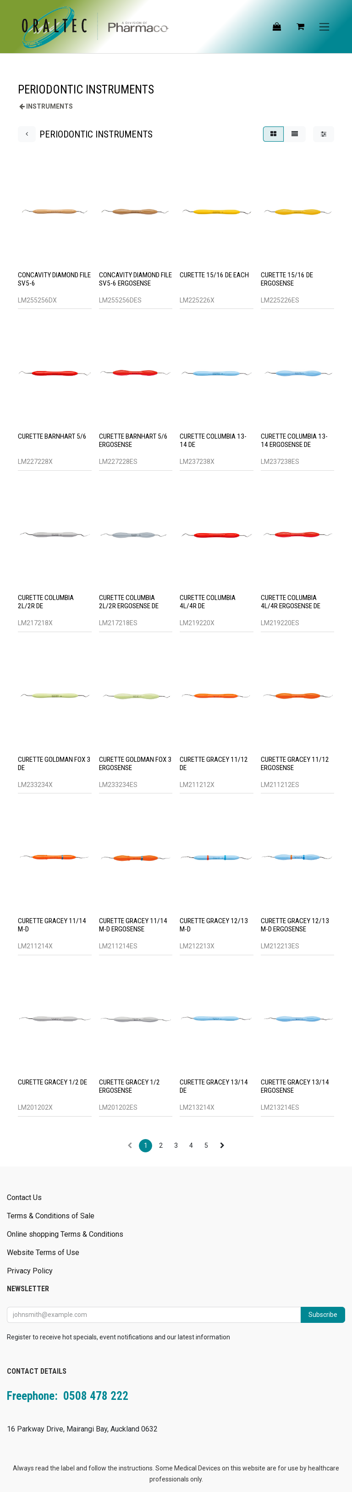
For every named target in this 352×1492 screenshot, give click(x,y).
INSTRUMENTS (49, 106)
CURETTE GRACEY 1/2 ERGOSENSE (129, 1087)
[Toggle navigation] (324, 27)
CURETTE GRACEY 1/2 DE (52, 1083)
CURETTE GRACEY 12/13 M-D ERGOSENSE (295, 925)
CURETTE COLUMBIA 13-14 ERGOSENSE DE (294, 441)
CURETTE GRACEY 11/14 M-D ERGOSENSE (133, 925)
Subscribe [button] (322, 1314)
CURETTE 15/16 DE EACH (214, 275)
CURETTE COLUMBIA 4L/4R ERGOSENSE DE (290, 602)
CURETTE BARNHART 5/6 (52, 437)
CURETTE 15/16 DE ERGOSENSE (287, 279)
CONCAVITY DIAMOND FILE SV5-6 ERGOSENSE (135, 279)
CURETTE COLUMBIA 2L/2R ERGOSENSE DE (129, 602)
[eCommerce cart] (300, 27)
